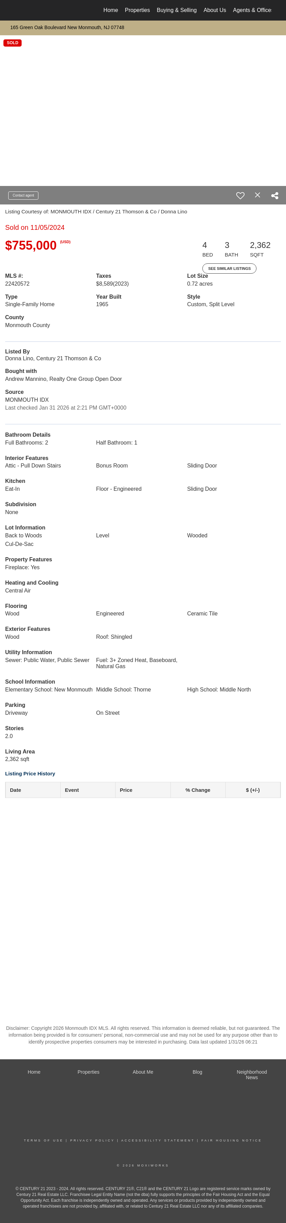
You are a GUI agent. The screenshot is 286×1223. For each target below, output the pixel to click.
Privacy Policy (92, 1140)
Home (111, 10)
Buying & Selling (177, 10)
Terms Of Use (44, 1140)
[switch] (240, 195)
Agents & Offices (253, 10)
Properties (137, 10)
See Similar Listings (229, 268)
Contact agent (23, 195)
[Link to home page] (18, 10)
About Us (215, 10)
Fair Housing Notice (231, 1140)
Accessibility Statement (158, 1140)
